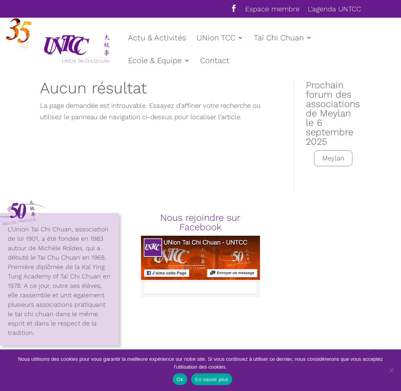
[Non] (391, 370)
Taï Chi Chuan (279, 38)
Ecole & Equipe (155, 61)
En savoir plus (211, 379)
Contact (214, 61)
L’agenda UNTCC (334, 9)
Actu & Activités (157, 38)
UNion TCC (216, 38)
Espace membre (272, 9)
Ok (180, 379)
